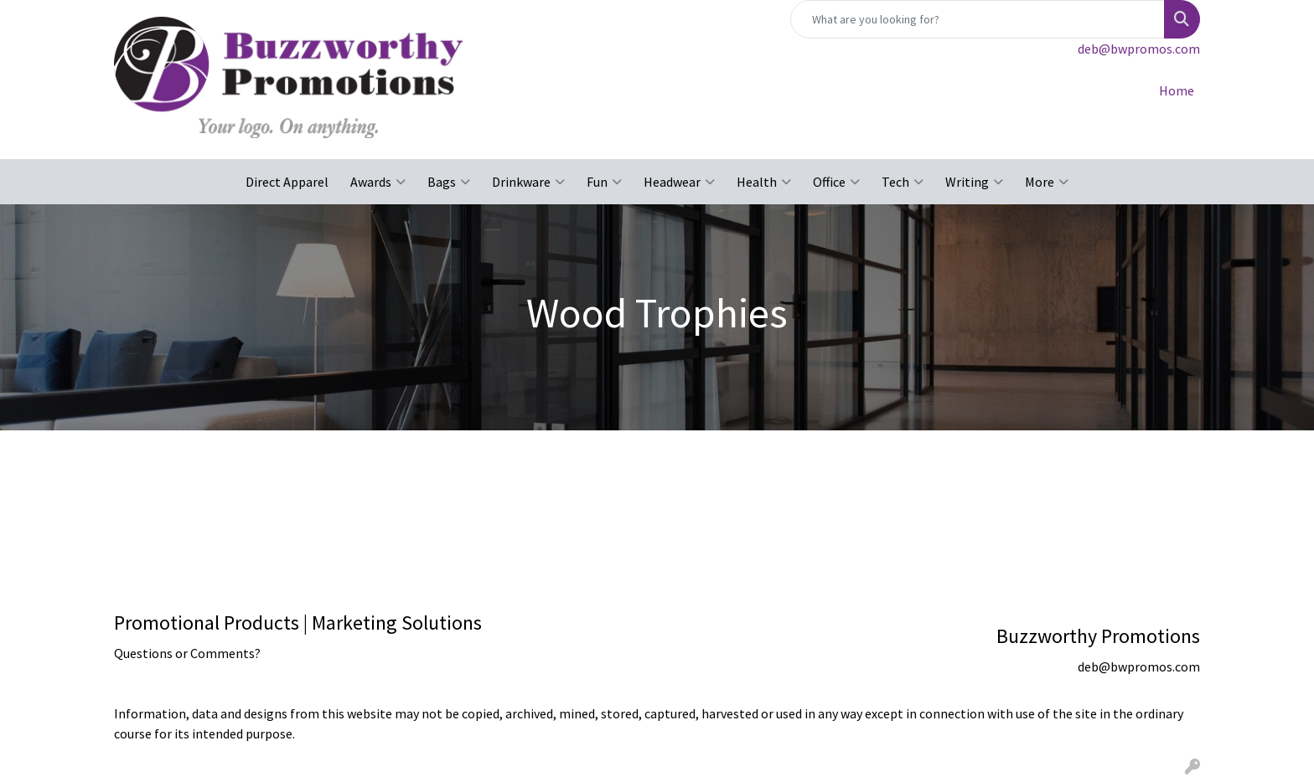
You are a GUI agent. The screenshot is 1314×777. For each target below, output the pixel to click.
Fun (604, 182)
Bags (448, 182)
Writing (974, 182)
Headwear (679, 182)
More (1046, 182)
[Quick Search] (977, 19)
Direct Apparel (287, 181)
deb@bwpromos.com (1139, 48)
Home (1176, 90)
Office (836, 182)
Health (764, 182)
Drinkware (528, 182)
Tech (902, 182)
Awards (378, 182)
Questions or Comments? (187, 653)
